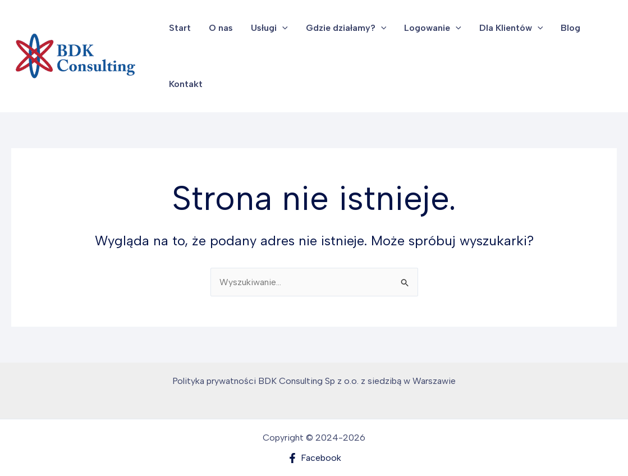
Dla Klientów (511, 28)
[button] (282, 28)
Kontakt (186, 84)
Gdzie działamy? (346, 28)
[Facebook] (314, 458)
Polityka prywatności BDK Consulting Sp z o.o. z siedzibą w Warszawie (314, 381)
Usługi (269, 28)
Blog (570, 27)
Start (180, 27)
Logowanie (432, 28)
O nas (221, 27)
